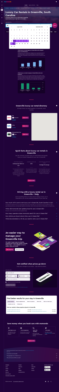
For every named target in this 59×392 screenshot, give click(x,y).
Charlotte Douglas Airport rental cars (13, 309)
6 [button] (22, 38)
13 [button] (22, 41)
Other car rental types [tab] (48, 301)
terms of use (20, 287)
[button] (2, 2)
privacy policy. (25, 287)
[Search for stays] (1, 7)
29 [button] (27, 46)
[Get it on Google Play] (47, 367)
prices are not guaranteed (30, 350)
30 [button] (11, 49)
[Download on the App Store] (47, 370)
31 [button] (14, 49)
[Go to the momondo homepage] (7, 1)
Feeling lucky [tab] (19, 304)
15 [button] (27, 41)
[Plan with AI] (1, 14)
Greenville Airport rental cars (37, 309)
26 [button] (19, 46)
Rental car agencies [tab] (30, 301)
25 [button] (16, 46)
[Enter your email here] (19, 279)
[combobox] (9, 22)
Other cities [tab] (39, 301)
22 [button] (27, 44)
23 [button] (11, 46)
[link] (25, 118)
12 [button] (19, 41)
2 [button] (11, 38)
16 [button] (11, 44)
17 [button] (14, 44)
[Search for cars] (1, 10)
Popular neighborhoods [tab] (20, 301)
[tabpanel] (31, 73)
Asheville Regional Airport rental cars (13, 311)
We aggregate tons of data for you (32, 355)
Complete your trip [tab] (11, 304)
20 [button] (22, 44)
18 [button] (44, 41)
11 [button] (44, 38)
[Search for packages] (1, 12)
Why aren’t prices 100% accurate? (32, 357)
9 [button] (11, 41)
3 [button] (14, 38)
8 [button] (27, 38)
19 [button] (19, 44)
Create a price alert (48, 333)
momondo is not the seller (32, 353)
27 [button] (22, 46)
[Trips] (1, 18)
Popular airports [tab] (11, 301)
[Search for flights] (1, 5)
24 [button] (14, 46)
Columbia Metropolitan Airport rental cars (39, 311)
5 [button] (19, 38)
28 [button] (24, 46)
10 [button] (14, 41)
